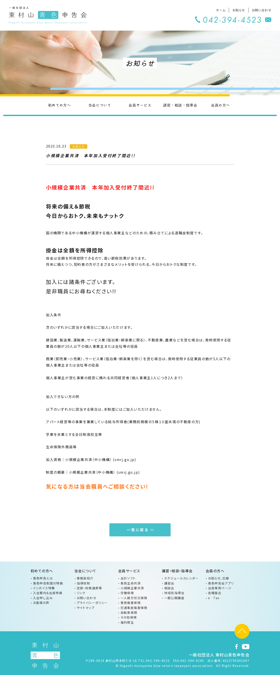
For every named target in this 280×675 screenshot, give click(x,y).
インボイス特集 (44, 588)
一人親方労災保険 (134, 598)
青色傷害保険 (131, 602)
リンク (81, 593)
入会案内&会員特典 (48, 593)
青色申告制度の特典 (48, 583)
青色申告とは (43, 578)
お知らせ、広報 (218, 578)
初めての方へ (59, 105)
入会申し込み (43, 598)
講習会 (169, 583)
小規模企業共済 (132, 588)
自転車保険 (129, 612)
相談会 (169, 588)
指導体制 (83, 583)
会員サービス (140, 105)
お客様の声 (41, 602)
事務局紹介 (85, 578)
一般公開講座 (174, 598)
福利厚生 (127, 622)
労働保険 (127, 593)
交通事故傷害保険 (134, 607)
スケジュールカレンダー (181, 578)
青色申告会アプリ (221, 583)
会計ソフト (128, 578)
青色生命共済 (131, 583)
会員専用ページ (220, 588)
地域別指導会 (174, 593)
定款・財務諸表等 (89, 588)
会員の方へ (220, 105)
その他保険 (129, 617)
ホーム (221, 10)
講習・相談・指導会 (180, 105)
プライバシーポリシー (92, 602)
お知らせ (238, 10)
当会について (99, 105)
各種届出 (215, 593)
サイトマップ (85, 607)
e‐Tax (214, 598)
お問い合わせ (261, 10)
